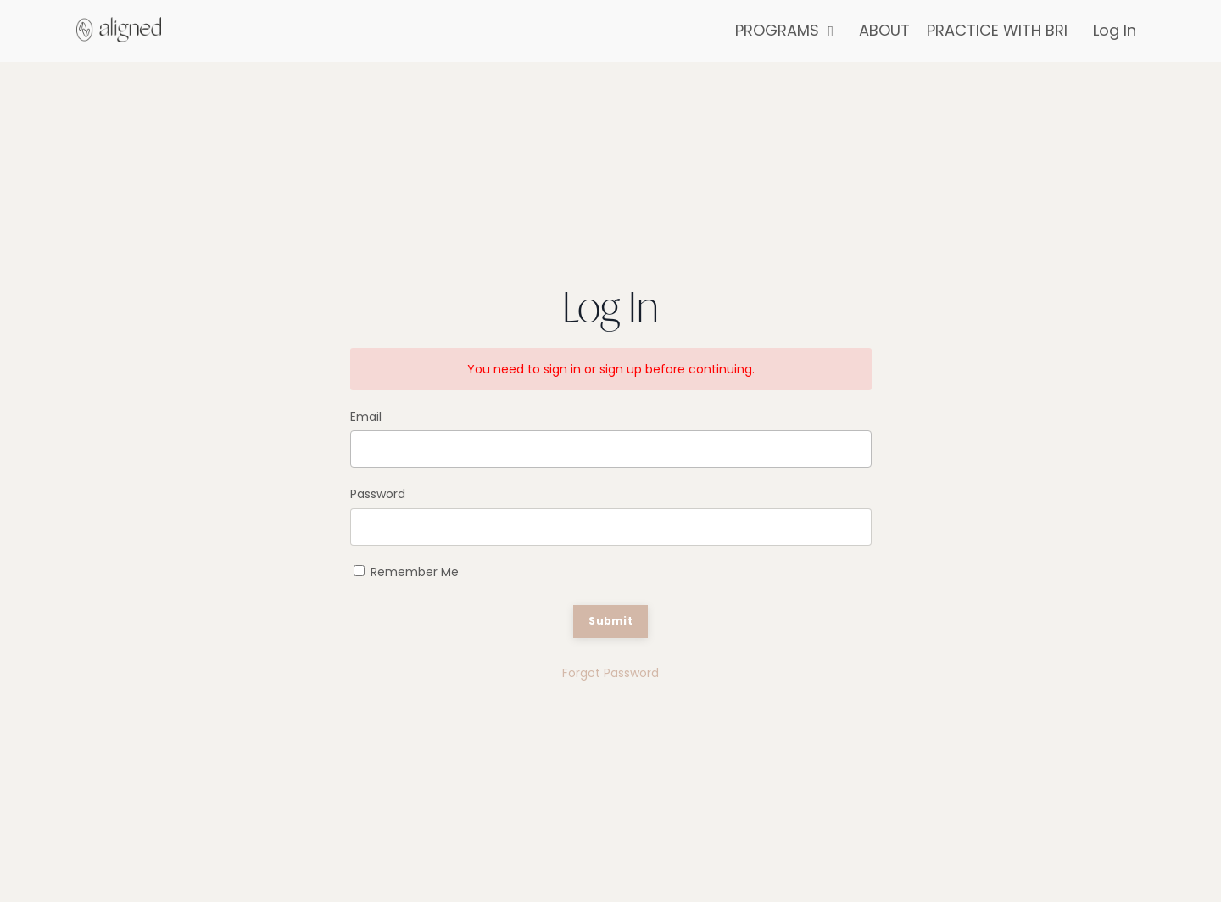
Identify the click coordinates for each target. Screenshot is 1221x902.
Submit (610, 620)
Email (366, 416)
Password (377, 493)
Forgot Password (610, 672)
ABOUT (884, 30)
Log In (1114, 30)
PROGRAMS (784, 30)
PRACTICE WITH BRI (997, 30)
